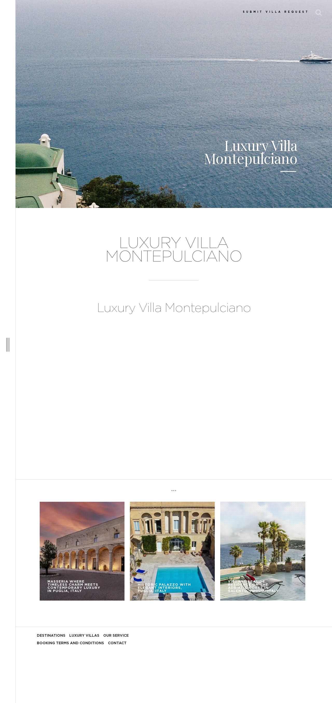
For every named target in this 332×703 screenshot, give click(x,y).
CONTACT (117, 643)
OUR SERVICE (116, 635)
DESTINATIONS (51, 635)
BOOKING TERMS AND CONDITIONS (70, 643)
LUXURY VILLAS (84, 635)
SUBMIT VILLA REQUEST (276, 12)
